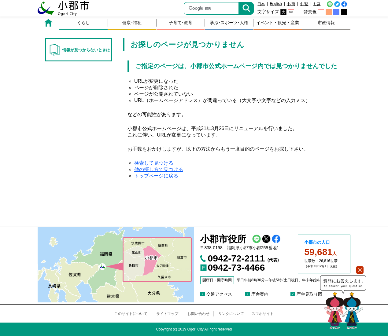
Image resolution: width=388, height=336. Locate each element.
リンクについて (231, 314)
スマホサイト (263, 314)
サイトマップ (167, 314)
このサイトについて (130, 314)
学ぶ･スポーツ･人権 (229, 22)
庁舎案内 (259, 294)
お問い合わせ (198, 314)
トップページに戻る (156, 175)
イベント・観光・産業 (277, 22)
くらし (83, 22)
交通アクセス (219, 294)
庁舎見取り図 (309, 294)
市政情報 (326, 22)
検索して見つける (153, 163)
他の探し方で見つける (158, 169)
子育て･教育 (180, 22)
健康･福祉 (132, 22)
